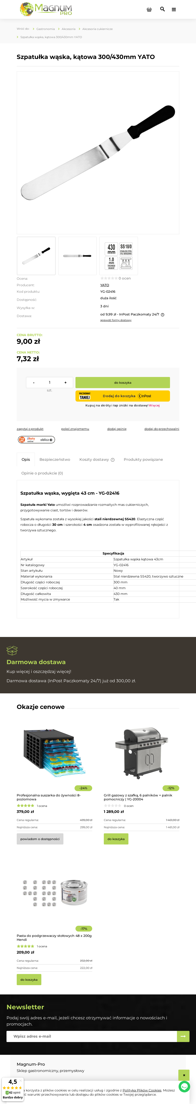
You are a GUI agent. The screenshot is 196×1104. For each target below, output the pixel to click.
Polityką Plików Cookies (142, 1090)
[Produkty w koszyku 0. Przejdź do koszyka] (149, 9)
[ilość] (49, 382)
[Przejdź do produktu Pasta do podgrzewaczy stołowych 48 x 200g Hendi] (54, 900)
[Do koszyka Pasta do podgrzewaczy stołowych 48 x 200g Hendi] (29, 979)
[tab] (26, 459)
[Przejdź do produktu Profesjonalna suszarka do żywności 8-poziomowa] (54, 760)
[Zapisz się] (183, 1036)
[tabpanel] (98, 549)
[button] (30, 429)
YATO (104, 285)
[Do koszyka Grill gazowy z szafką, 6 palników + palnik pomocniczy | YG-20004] (116, 838)
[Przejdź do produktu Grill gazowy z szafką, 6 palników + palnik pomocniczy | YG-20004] (141, 760)
